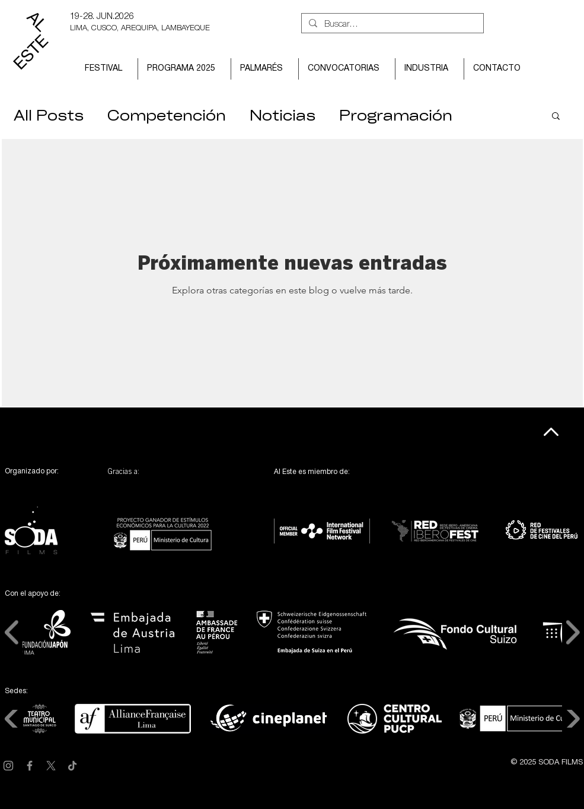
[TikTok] (72, 765)
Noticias (282, 115)
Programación (395, 115)
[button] (107, 69)
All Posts (49, 115)
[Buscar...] (391, 25)
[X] (51, 765)
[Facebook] (29, 765)
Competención (166, 115)
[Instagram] (8, 765)
